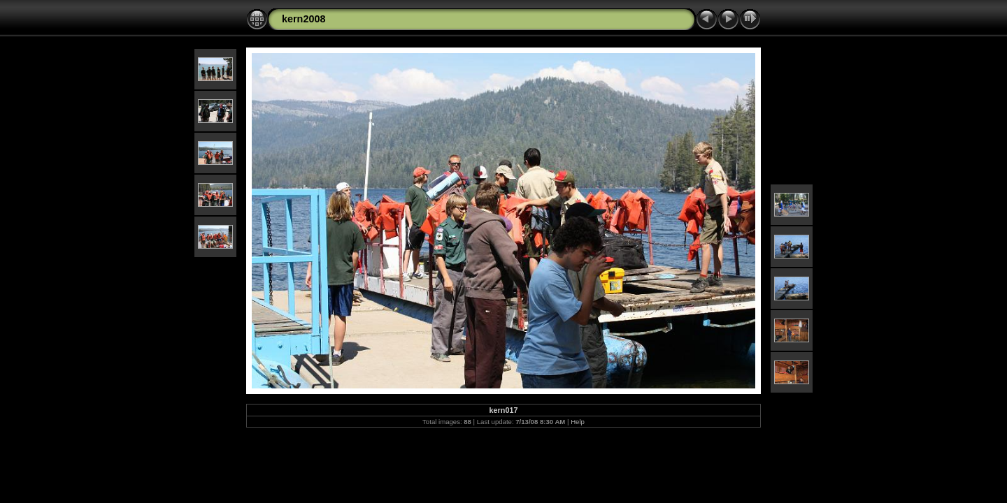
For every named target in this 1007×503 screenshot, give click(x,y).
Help (578, 421)
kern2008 (303, 18)
